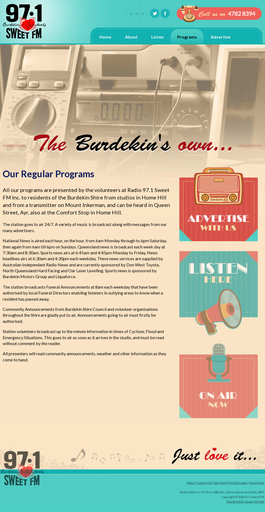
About (131, 36)
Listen (157, 36)
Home (105, 36)
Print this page (238, 482)
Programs (187, 36)
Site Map (220, 482)
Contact (107, 52)
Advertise (220, 36)
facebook (165, 13)
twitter (155, 13)
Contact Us (205, 482)
